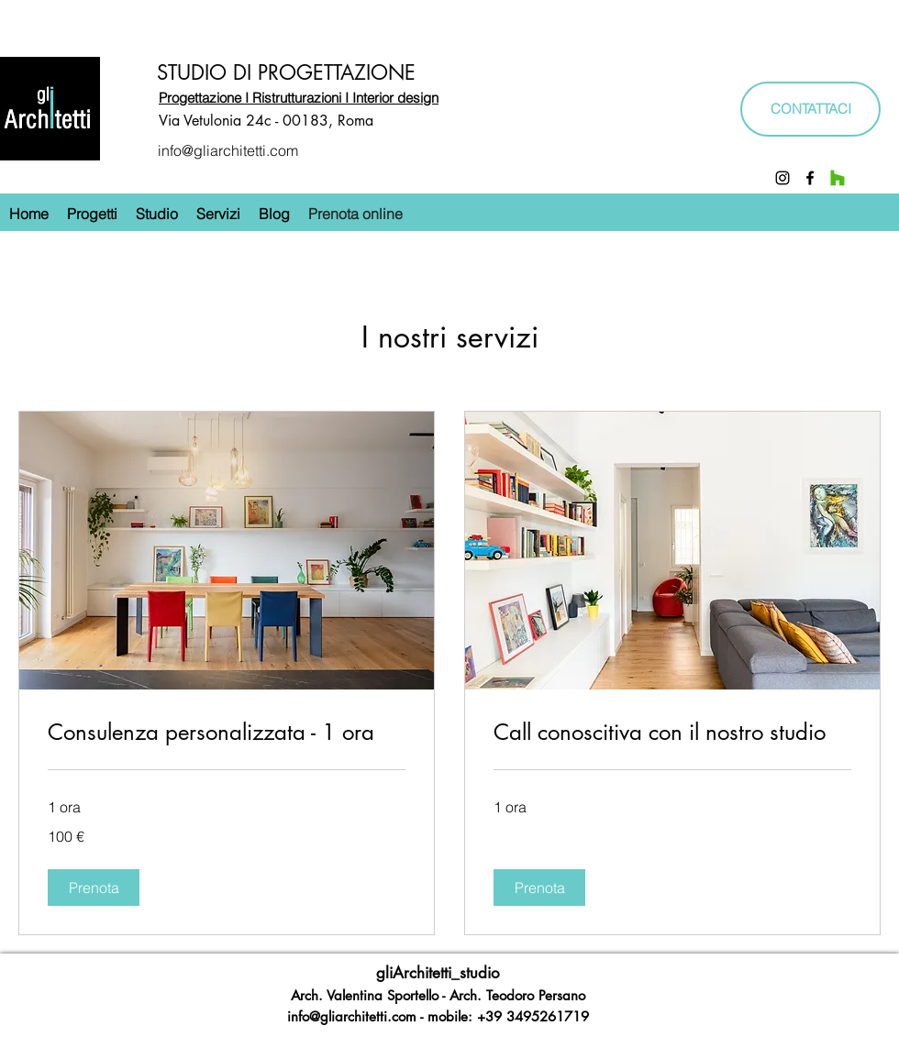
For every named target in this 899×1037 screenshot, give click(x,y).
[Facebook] (810, 178)
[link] (226, 732)
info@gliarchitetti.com (228, 150)
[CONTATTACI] (810, 109)
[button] (93, 887)
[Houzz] (837, 178)
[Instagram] (782, 178)
